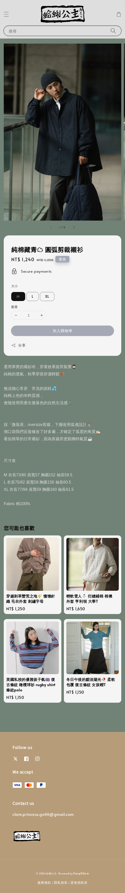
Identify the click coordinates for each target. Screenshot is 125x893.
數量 (14, 307)
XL (47, 296)
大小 (14, 286)
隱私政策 (61, 882)
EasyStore (81, 873)
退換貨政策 (79, 882)
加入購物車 (63, 330)
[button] (6, 14)
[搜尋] (113, 31)
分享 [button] (18, 345)
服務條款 (44, 882)
